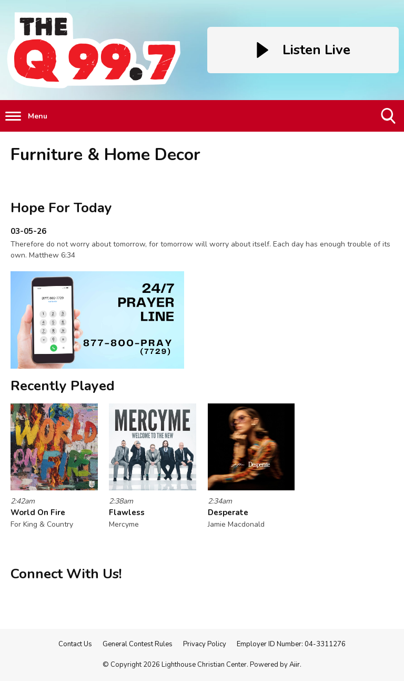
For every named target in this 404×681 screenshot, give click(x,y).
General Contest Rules (138, 644)
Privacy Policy (204, 644)
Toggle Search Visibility (389, 120)
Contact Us (75, 644)
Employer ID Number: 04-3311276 (291, 644)
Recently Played (63, 386)
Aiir (294, 664)
